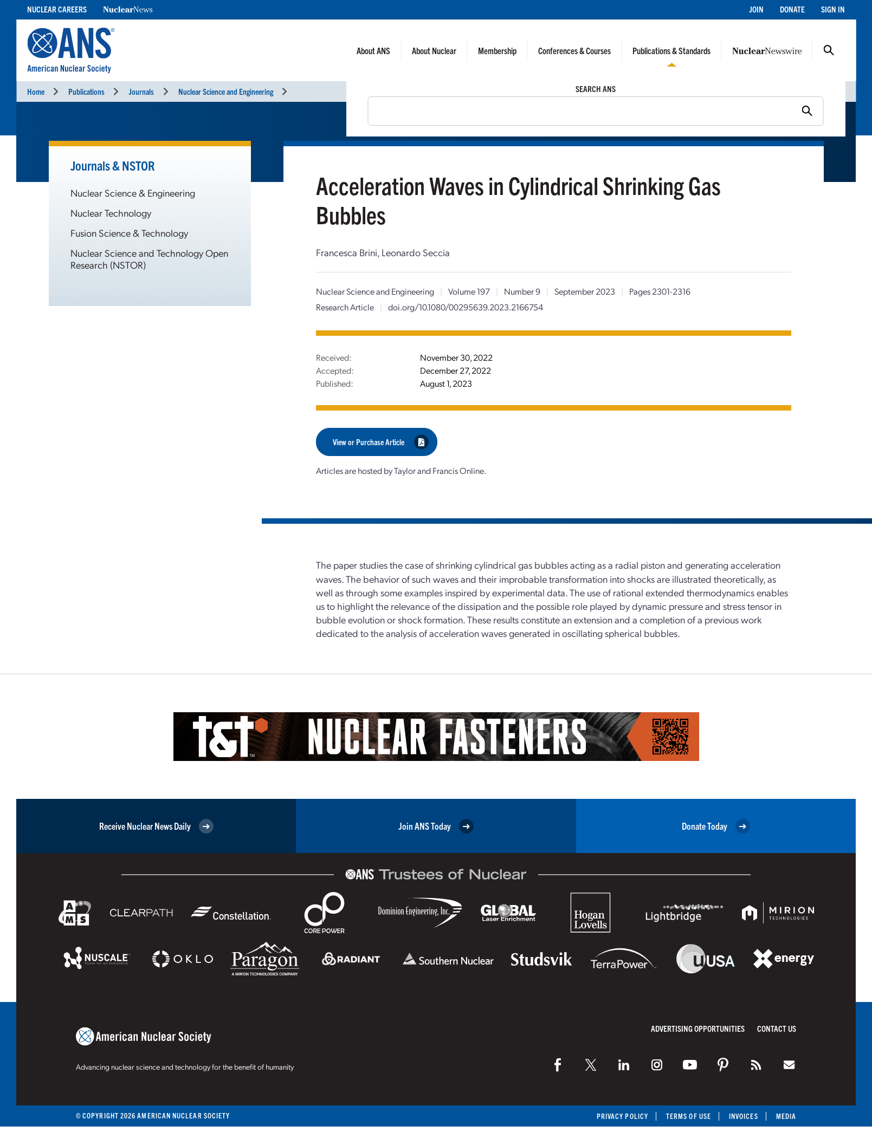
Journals (141, 91)
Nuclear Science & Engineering (132, 192)
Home (35, 91)
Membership (497, 50)
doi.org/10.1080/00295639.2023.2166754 (465, 307)
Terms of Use (688, 1116)
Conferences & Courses (574, 50)
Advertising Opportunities (698, 1028)
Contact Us (776, 1028)
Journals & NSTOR (112, 165)
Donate (792, 9)
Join (756, 9)
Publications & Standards (671, 50)
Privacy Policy (622, 1116)
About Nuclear (434, 50)
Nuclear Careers (57, 9)
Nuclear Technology (110, 212)
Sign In (833, 9)
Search (828, 50)
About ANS (373, 50)
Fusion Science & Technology (129, 232)
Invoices (743, 1116)
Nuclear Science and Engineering (225, 91)
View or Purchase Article (381, 441)
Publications (86, 91)
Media (786, 1116)
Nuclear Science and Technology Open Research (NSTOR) (149, 258)
